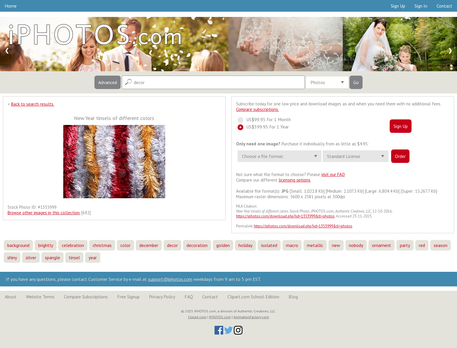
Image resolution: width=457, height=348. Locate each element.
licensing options (294, 180)
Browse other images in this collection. (44, 212)
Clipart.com (197, 317)
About (11, 297)
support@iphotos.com (170, 279)
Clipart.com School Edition (253, 297)
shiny (12, 257)
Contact (444, 6)
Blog (293, 297)
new (336, 245)
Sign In (420, 6)
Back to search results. (32, 104)
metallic (315, 245)
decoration (197, 245)
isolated (269, 245)
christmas (102, 245)
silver (31, 257)
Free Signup (128, 297)
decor (172, 245)
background (18, 245)
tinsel (74, 257)
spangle (52, 257)
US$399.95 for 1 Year (266, 127)
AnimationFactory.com (251, 317)
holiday (245, 245)
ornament (381, 245)
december (148, 245)
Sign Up (398, 6)
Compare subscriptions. (257, 109)
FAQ (188, 297)
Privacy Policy (162, 297)
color (125, 245)
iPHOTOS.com (220, 317)
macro (292, 245)
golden (223, 245)
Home (11, 6)
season (440, 245)
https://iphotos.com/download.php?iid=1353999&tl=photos (285, 216)
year (93, 257)
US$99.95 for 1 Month (267, 119)
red (422, 245)
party (405, 245)
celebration (73, 245)
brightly (45, 245)
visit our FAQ (333, 174)
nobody (356, 245)
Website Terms (40, 297)
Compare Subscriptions (86, 297)
